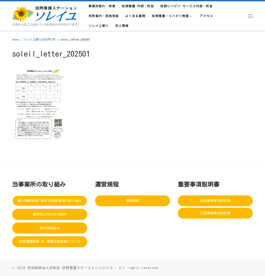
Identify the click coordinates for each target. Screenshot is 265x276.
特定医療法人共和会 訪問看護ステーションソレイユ (70, 268)
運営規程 (132, 200)
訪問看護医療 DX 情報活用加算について (49, 241)
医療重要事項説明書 (215, 200)
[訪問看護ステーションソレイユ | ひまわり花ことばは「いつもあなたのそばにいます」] (44, 13)
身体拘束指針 (50, 228)
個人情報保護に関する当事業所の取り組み (50, 200)
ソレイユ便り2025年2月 (39, 39)
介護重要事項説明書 (215, 213)
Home (15, 39)
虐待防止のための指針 (50, 214)
